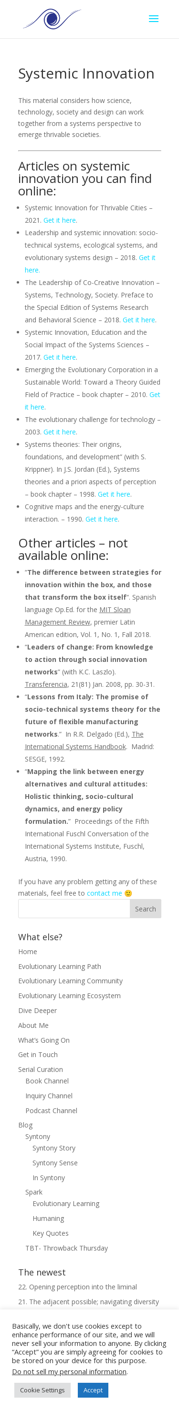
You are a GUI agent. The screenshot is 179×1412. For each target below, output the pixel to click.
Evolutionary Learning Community (70, 980)
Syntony (37, 1136)
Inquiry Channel (49, 1095)
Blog (25, 1124)
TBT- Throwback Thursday (66, 1248)
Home (27, 951)
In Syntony (48, 1177)
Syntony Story (53, 1147)
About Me (33, 1025)
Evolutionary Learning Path (59, 966)
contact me (104, 893)
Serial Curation (40, 1069)
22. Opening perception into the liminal (77, 1286)
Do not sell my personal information (69, 1371)
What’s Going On (44, 1040)
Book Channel (47, 1080)
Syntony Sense (55, 1162)
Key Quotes (50, 1233)
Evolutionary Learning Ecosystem (69, 995)
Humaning (48, 1218)
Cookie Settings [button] (42, 1390)
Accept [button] (93, 1390)
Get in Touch (38, 1054)
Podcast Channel (51, 1110)
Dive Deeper (37, 1010)
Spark (33, 1191)
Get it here (59, 220)
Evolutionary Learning (65, 1203)
